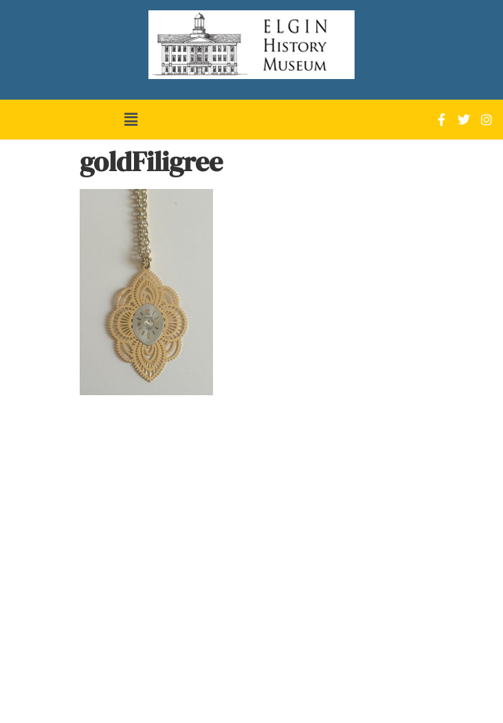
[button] (130, 120)
